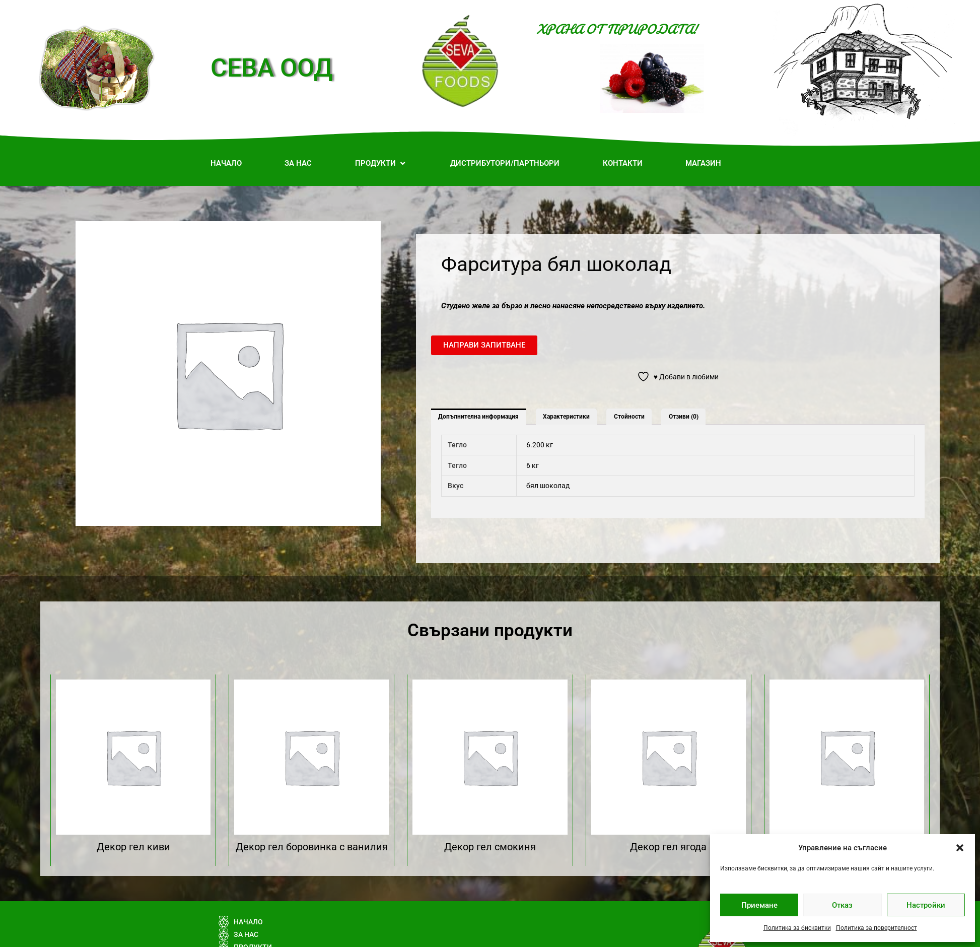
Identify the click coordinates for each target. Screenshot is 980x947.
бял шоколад (548, 486)
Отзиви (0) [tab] (683, 416)
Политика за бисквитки (797, 927)
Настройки (925, 905)
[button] (960, 848)
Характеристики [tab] (566, 416)
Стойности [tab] (629, 416)
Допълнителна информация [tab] (478, 416)
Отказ (842, 905)
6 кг (532, 465)
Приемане (759, 905)
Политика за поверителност (876, 927)
